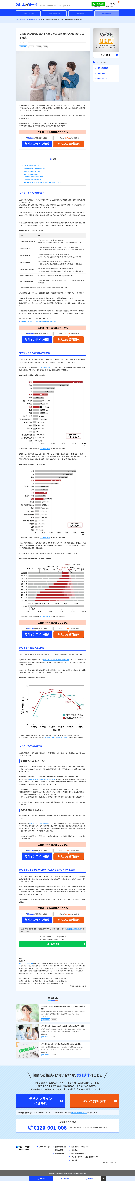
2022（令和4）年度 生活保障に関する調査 (56, 660)
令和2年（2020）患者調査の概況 (39, 823)
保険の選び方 (33, 19)
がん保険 (31, 46)
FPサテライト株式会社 (26, 963)
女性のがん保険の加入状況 (32, 171)
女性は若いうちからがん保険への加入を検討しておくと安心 (42, 182)
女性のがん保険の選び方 (31, 174)
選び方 (45, 46)
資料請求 (112, 4)
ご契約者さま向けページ (74, 929)
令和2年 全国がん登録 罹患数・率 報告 (42, 779)
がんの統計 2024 (45, 367)
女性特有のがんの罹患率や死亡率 (34, 168)
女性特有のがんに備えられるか (34, 177)
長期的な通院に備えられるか (33, 179)
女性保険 (39, 46)
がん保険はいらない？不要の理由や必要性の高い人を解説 (38, 322)
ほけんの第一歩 (20, 19)
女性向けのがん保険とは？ (32, 165)
